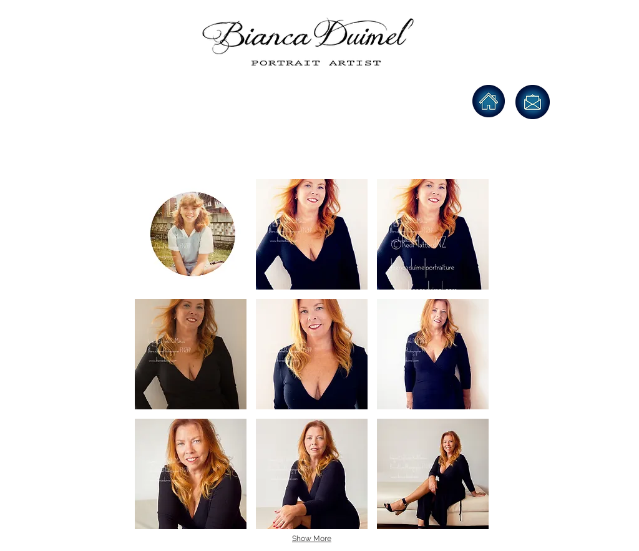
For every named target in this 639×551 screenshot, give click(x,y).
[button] (190, 234)
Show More (311, 538)
